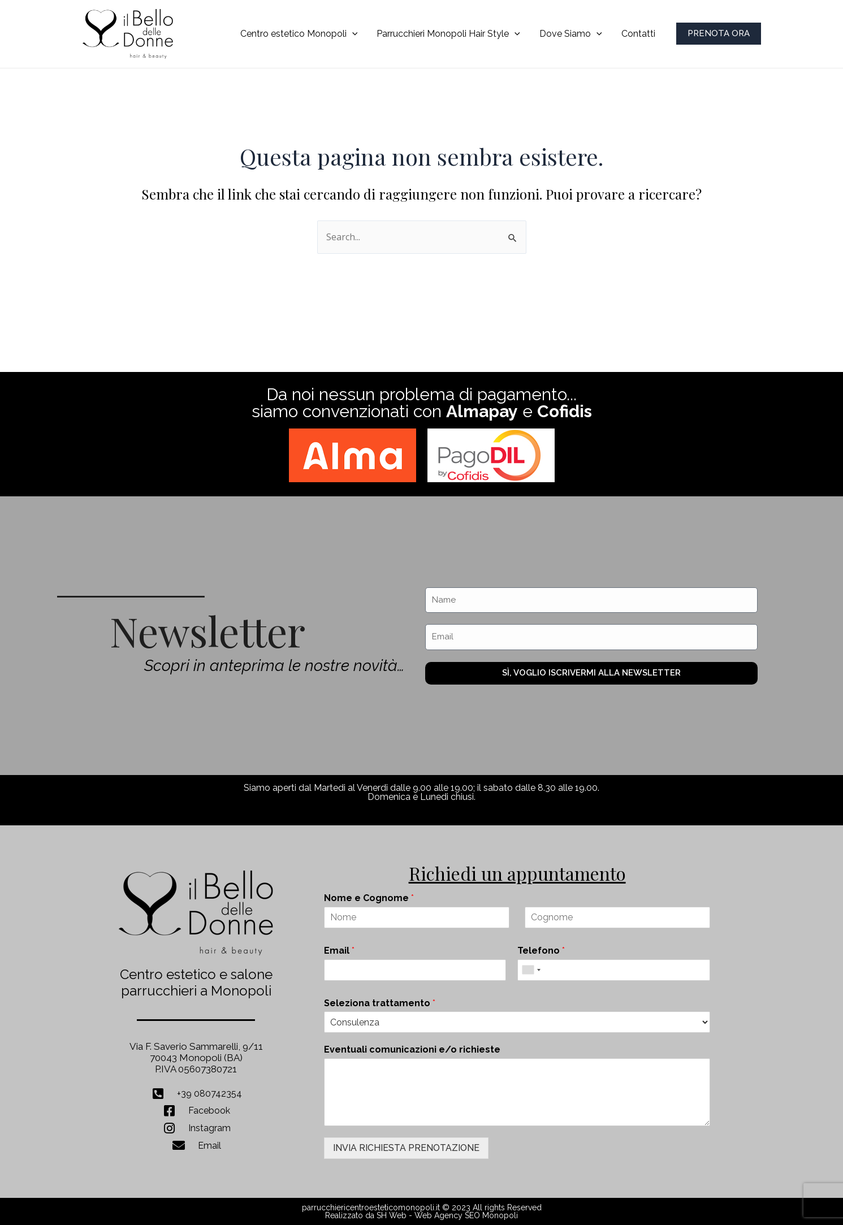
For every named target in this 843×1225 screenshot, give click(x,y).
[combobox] (531, 970)
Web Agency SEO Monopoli (466, 1215)
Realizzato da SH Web (366, 1215)
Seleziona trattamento (379, 1003)
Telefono (541, 950)
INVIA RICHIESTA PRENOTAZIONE (406, 1147)
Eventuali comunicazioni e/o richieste (412, 1049)
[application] (356, 34)
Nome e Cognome (369, 898)
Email (339, 950)
